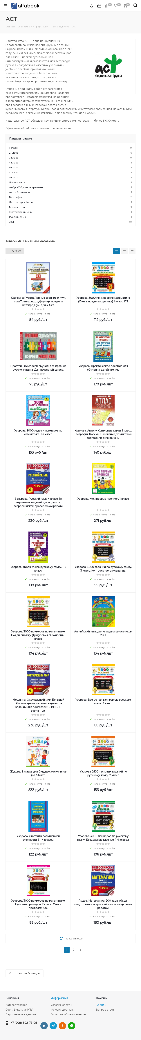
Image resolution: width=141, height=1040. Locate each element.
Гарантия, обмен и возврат (68, 1014)
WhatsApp (71, 1025)
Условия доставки (63, 1009)
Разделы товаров (20, 138)
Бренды (101, 1005)
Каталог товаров (16, 1005)
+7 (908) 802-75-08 (23, 1022)
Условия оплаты (61, 1005)
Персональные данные (21, 1014)
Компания (12, 998)
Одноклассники (62, 1025)
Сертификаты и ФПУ (19, 1009)
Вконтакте (44, 1025)
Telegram (53, 1025)
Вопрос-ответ (105, 1009)
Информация (59, 998)
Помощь (101, 998)
